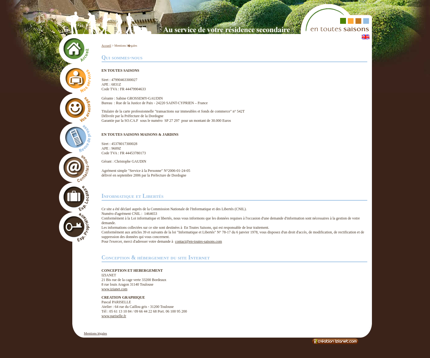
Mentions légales (95, 333)
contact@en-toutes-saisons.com (198, 241)
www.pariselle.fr (114, 316)
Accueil (106, 45)
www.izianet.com (115, 289)
